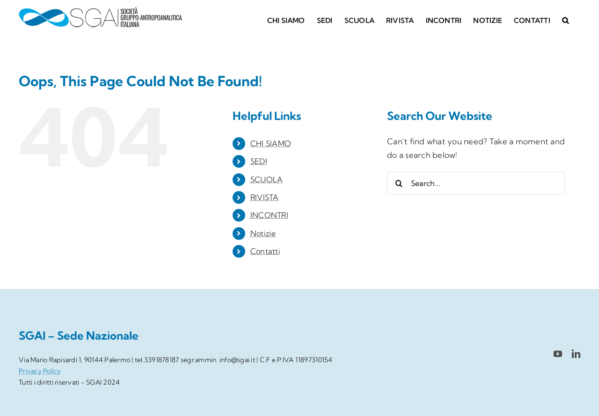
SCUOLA (266, 179)
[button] (565, 19)
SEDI (258, 161)
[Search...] (476, 183)
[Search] (398, 183)
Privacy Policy (40, 371)
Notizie (263, 233)
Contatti (265, 251)
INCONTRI (269, 215)
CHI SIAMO (270, 143)
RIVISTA (264, 197)
